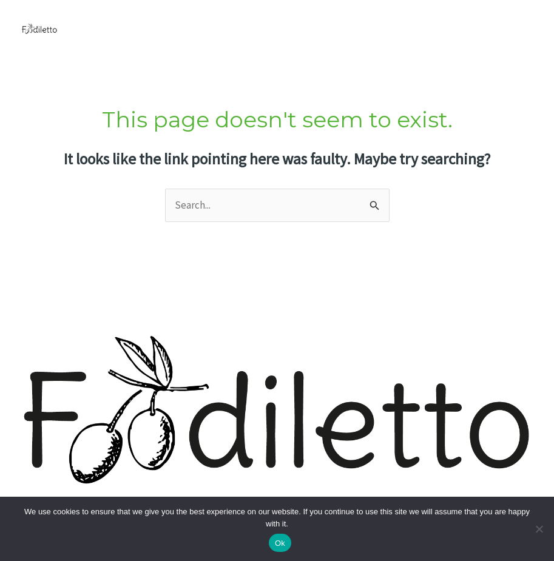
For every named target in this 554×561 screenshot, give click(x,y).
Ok (280, 543)
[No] (539, 529)
